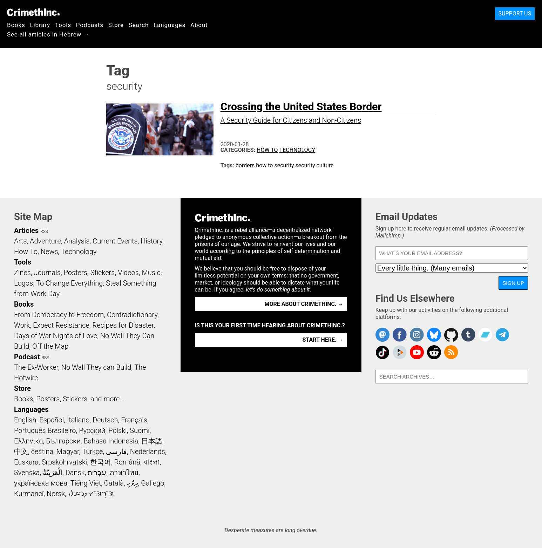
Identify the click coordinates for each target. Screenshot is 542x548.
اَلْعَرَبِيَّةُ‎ (52, 472)
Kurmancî (28, 493)
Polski (117, 430)
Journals (47, 272)
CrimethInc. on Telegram (502, 335)
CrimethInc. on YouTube (417, 352)
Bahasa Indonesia (110, 441)
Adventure (45, 241)
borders (245, 165)
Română (127, 462)
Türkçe (92, 451)
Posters (75, 272)
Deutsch (105, 420)
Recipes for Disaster (123, 325)
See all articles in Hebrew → (48, 34)
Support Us (515, 13)
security (284, 165)
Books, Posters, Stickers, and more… (69, 399)
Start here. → (323, 339)
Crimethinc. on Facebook (400, 335)
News (49, 251)
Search (139, 24)
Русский (92, 430)
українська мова (40, 483)
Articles (26, 230)
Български (63, 441)
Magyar (67, 451)
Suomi (139, 430)
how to (264, 165)
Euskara (26, 462)
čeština (42, 451)
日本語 (151, 441)
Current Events (115, 241)
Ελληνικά (28, 441)
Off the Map (50, 346)
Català (114, 483)
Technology (297, 150)
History (151, 241)
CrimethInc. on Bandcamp (485, 335)
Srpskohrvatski (64, 462)
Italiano (78, 420)
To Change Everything (69, 283)
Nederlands (147, 451)
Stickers (102, 272)
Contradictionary (132, 314)
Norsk (56, 493)
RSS (44, 231)
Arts (20, 241)
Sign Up (513, 283)
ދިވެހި (132, 483)
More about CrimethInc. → (304, 304)
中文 (21, 451)
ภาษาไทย (123, 472)
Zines (22, 272)
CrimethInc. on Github (451, 335)
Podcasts (89, 24)
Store (116, 24)
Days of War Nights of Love (55, 336)
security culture (314, 165)
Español (51, 420)
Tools (63, 24)
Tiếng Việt (85, 483)
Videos (128, 272)
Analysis (76, 241)
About (199, 24)
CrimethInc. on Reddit (434, 352)
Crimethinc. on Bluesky (434, 335)
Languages (169, 24)
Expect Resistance (61, 325)
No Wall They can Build (96, 367)
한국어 (100, 462)
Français (134, 420)
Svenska (27, 472)
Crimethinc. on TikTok (382, 352)
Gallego (152, 483)
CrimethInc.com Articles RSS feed (451, 352)
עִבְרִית (97, 472)
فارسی (116, 451)
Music (151, 272)
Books (16, 24)
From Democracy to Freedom (59, 314)
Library (40, 24)
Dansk (75, 472)
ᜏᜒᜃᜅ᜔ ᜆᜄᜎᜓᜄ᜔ (91, 493)
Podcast (27, 357)
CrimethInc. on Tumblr (468, 335)
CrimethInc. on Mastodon (382, 335)
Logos (23, 283)
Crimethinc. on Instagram (417, 335)
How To (267, 150)
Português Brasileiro (45, 430)
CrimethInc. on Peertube (400, 352)
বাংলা (151, 462)
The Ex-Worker (36, 367)
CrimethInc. (33, 12)
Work (22, 325)
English (25, 420)
